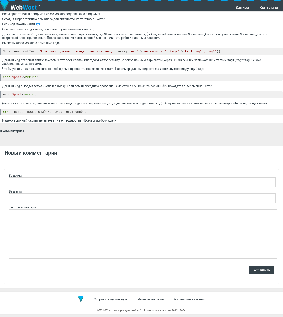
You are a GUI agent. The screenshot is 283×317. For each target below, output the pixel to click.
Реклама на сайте (151, 302)
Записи (242, 8)
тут (38, 24)
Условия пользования (189, 302)
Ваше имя (16, 178)
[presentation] (42, 272)
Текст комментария (23, 210)
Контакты (268, 8)
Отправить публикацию (111, 302)
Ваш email (16, 194)
